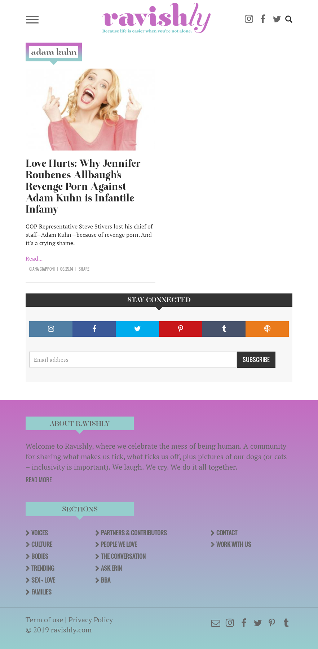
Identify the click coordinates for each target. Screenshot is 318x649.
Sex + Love (43, 580)
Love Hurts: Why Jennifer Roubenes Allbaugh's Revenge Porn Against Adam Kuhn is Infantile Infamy (83, 186)
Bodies (39, 556)
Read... (34, 258)
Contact (226, 532)
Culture (41, 544)
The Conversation (123, 556)
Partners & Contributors (134, 532)
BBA (105, 580)
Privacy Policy (91, 619)
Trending (42, 568)
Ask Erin (111, 568)
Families (41, 592)
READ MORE (39, 479)
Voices (39, 532)
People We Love (119, 544)
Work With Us (233, 544)
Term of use (44, 619)
